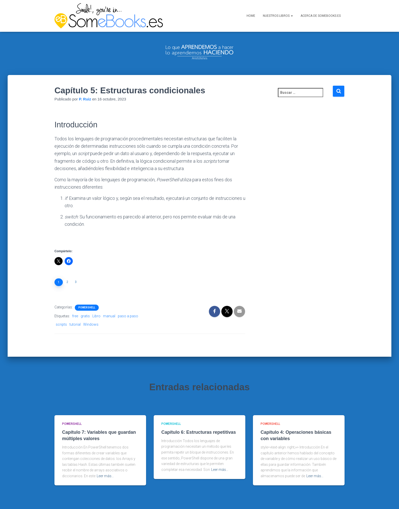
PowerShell (86, 295)
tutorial (75, 312)
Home (251, 23)
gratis (85, 304)
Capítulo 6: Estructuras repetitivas (198, 420)
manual (109, 304)
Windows (90, 312)
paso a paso (128, 304)
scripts (61, 312)
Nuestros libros (278, 23)
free (75, 304)
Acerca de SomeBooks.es (321, 23)
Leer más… (105, 464)
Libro (96, 304)
